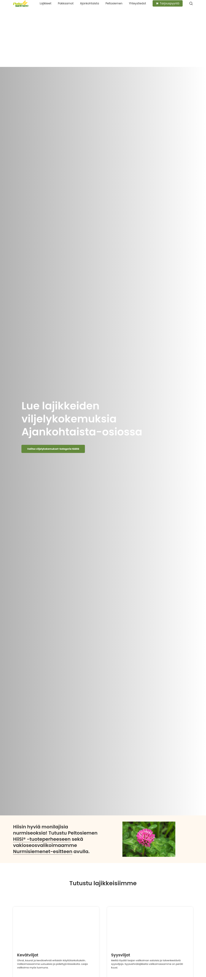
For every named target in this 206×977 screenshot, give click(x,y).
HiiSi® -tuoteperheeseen (41, 839)
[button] (53, 449)
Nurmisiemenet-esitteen (42, 851)
